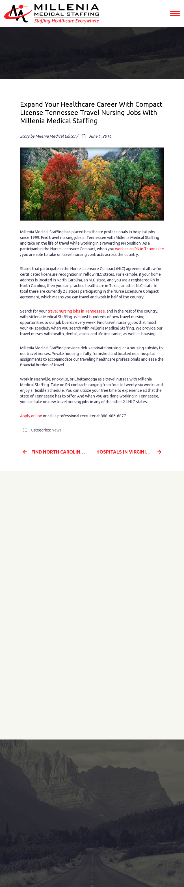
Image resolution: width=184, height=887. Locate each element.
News (57, 430)
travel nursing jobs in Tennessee (76, 311)
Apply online (31, 416)
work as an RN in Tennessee (139, 249)
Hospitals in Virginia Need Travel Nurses (130, 451)
